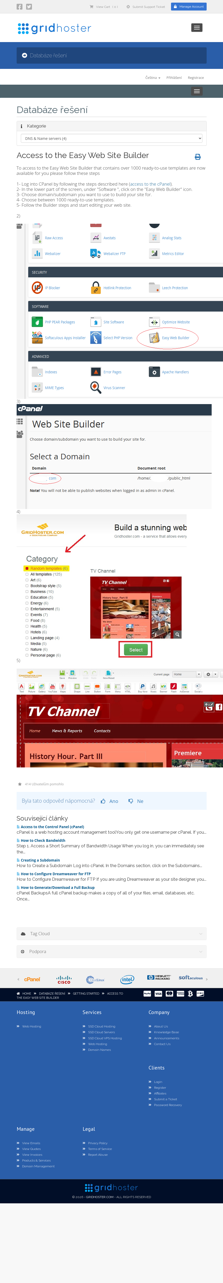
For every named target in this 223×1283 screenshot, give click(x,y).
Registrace (196, 77)
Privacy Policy (95, 1143)
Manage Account (189, 6)
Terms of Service (97, 1149)
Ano (109, 801)
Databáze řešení (52, 993)
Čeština (152, 77)
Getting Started (86, 993)
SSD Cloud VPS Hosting (102, 1038)
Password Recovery (165, 1105)
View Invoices (29, 1155)
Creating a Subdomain (38, 860)
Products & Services (34, 1160)
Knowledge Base (164, 1032)
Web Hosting (29, 1026)
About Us (158, 1026)
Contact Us (159, 1044)
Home (26, 993)
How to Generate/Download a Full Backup (56, 887)
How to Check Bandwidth (41, 840)
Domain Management (36, 1166)
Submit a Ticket (163, 1099)
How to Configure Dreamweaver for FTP (54, 874)
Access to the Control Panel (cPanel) (50, 826)
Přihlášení (174, 77)
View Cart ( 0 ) (104, 7)
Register (157, 1087)
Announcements (164, 1038)
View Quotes (29, 1149)
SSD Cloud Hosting (99, 1026)
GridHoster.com (99, 1197)
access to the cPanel (150, 184)
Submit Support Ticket (146, 7)
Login (155, 1082)
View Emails (28, 1143)
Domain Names (97, 1050)
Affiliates (157, 1093)
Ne (136, 801)
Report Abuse (95, 1155)
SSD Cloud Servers (99, 1032)
